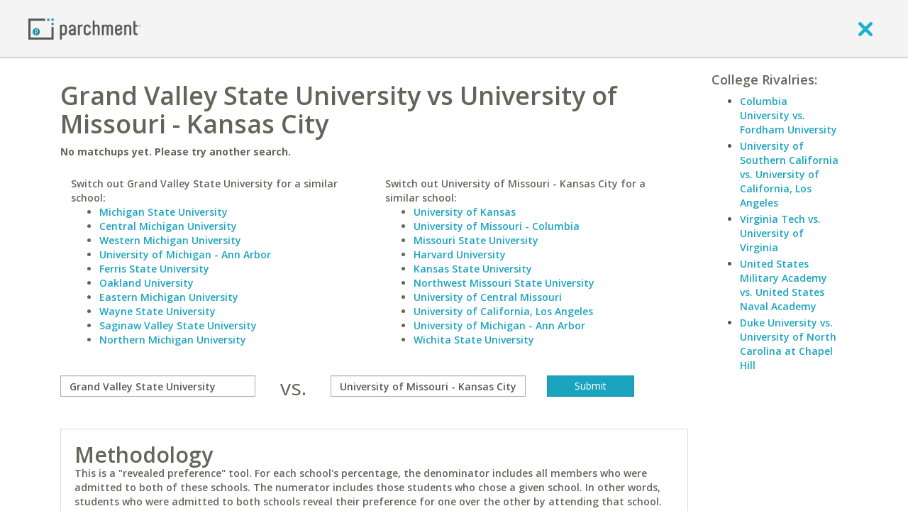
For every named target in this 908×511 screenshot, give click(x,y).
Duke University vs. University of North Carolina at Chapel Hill (788, 344)
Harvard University (460, 254)
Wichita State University (474, 339)
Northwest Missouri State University (504, 283)
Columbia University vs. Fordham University (788, 115)
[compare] (157, 386)
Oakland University (146, 283)
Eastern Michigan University (168, 297)
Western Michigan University (170, 240)
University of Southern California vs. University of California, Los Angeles (789, 174)
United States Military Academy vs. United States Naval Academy (783, 285)
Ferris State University (154, 268)
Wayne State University (157, 311)
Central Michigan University (168, 226)
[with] (428, 386)
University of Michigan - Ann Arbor (185, 254)
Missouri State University (476, 240)
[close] (865, 28)
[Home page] (84, 28)
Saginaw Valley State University (178, 325)
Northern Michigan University (172, 339)
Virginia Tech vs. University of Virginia (780, 233)
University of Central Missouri (488, 297)
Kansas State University (473, 268)
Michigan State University (163, 212)
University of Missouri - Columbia (497, 226)
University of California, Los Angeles (503, 311)
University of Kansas (465, 212)
